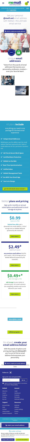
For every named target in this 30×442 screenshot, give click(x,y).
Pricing (4, 397)
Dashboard (17, 393)
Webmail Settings (19, 399)
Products (16, 395)
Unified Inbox (7, 169)
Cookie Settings (18, 409)
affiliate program (15, 332)
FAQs (3, 407)
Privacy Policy (21, 419)
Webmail (16, 405)
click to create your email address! (15, 31)
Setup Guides (6, 411)
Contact (4, 409)
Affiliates (16, 407)
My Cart (4, 399)
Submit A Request (7, 413)
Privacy (16, 411)
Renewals (17, 397)
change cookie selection (7, 439)
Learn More (15, 236)
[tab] (15, 139)
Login (16, 391)
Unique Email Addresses (10, 139)
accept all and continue (22, 439)
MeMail (6, 419)
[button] (26, 3)
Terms (16, 413)
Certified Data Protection (11, 157)
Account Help (6, 405)
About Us (4, 391)
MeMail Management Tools (11, 173)
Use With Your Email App (10, 177)
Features (4, 395)
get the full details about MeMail (15, 189)
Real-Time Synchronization (11, 165)
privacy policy (10, 436)
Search (4, 393)
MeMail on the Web (8, 161)
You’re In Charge (8, 181)
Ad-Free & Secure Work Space (12, 153)
